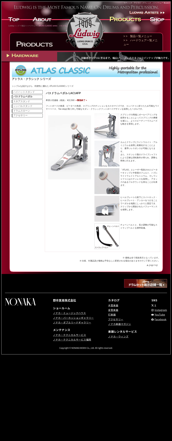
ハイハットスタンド (24, 92)
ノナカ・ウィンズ (118, 336)
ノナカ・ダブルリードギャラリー (72, 322)
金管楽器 (113, 310)
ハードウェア (32, 26)
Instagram (160, 310)
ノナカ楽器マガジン (119, 324)
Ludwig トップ (13, 26)
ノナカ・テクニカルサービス (69, 335)
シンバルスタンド (22, 106)
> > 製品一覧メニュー (137, 36)
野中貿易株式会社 (64, 300)
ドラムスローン (21, 111)
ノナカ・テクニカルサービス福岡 (72, 339)
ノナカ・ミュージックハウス (69, 313)
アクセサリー (20, 115)
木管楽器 (113, 305)
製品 (23, 26)
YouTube (159, 314)
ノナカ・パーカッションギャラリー (73, 317)
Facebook (160, 319)
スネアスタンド (21, 101)
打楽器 (112, 314)
